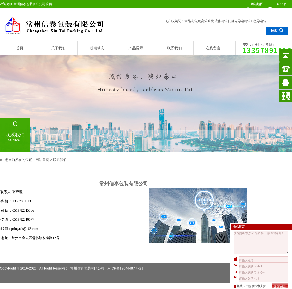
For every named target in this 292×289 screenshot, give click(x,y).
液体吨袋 (221, 21)
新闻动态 (97, 48)
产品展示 (135, 48)
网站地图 (257, 4)
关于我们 (58, 48)
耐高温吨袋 (206, 21)
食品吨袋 (190, 21)
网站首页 (42, 159)
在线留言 (213, 48)
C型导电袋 (258, 21)
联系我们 (174, 48)
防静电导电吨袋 (239, 21)
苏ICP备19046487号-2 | (125, 265)
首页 (19, 48)
